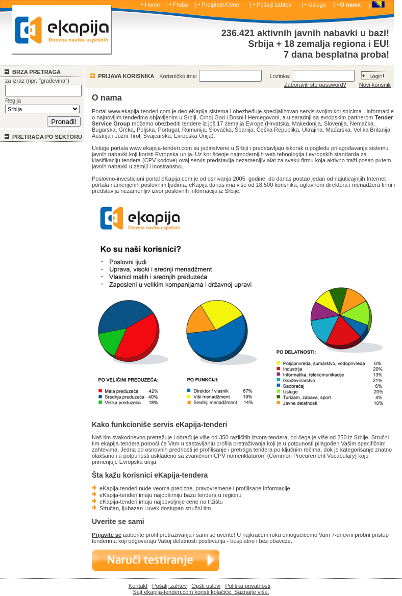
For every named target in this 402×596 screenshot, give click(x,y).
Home (152, 5)
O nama (350, 5)
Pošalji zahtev (274, 5)
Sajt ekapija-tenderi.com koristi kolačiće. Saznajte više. (201, 592)
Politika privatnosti (247, 586)
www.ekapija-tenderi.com (139, 111)
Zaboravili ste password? (315, 85)
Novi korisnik (375, 85)
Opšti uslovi (205, 586)
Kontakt (138, 586)
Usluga (316, 5)
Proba (180, 5)
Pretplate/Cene (220, 5)
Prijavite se (106, 535)
